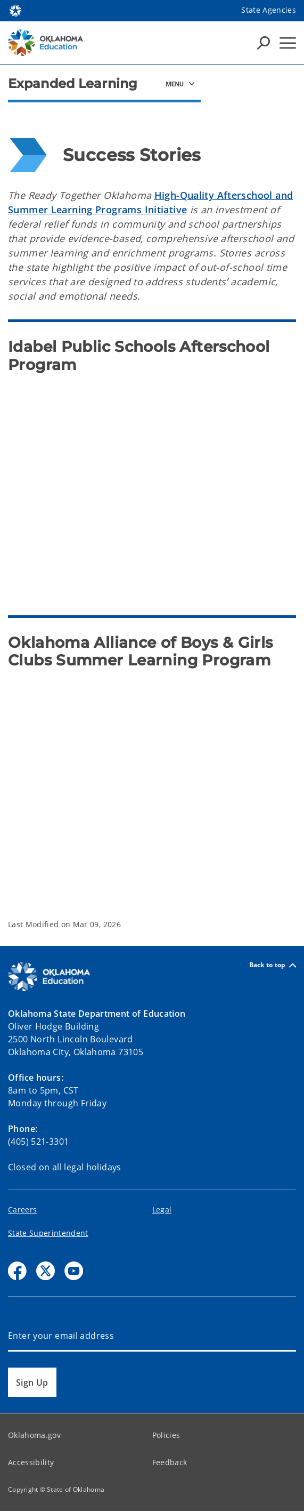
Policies (166, 1435)
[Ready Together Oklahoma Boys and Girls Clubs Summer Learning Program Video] (152, 784)
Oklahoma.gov (34, 1435)
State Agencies (268, 10)
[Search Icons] (263, 42)
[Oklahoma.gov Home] (15, 10)
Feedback (169, 1462)
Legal (162, 1209)
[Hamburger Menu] (288, 43)
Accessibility (31, 1462)
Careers (22, 1209)
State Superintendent (48, 1233)
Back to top (272, 965)
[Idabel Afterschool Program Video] (152, 489)
